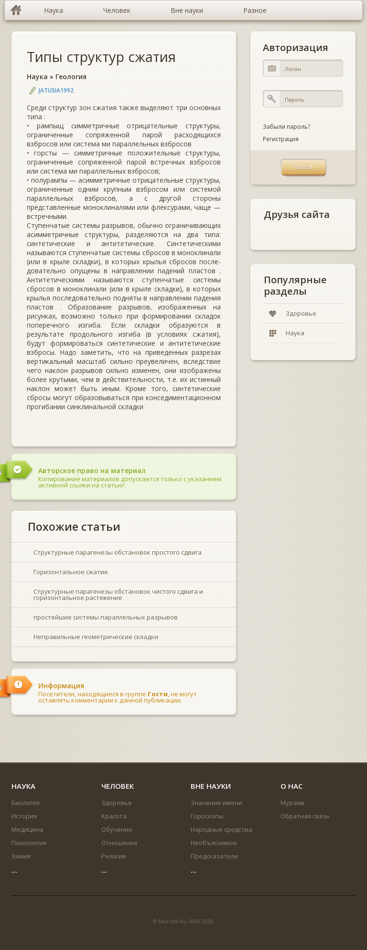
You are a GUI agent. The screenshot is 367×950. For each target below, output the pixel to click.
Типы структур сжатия (101, 56)
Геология (70, 76)
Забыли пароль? (286, 127)
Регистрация (281, 139)
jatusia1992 (56, 90)
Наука (37, 76)
